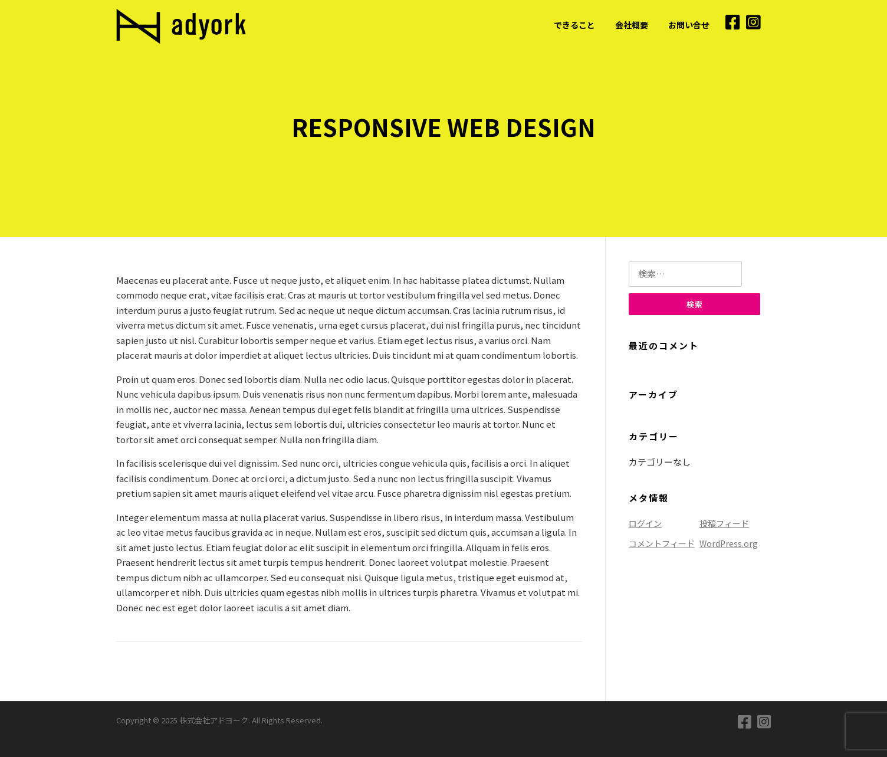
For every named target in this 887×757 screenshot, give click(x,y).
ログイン (645, 523)
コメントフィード (662, 543)
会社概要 (631, 25)
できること (574, 25)
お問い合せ (688, 25)
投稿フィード (724, 523)
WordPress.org (728, 543)
